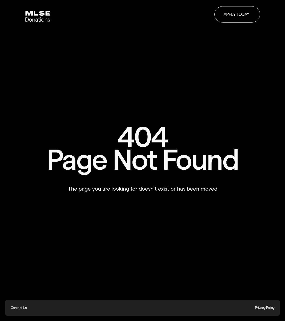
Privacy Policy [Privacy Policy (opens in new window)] (264, 308)
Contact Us (18, 308)
